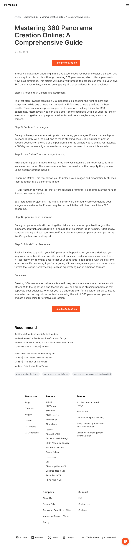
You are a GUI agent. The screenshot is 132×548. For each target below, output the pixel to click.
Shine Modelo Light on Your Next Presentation (90, 425)
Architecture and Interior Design (89, 404)
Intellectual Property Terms (56, 516)
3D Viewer (51, 406)
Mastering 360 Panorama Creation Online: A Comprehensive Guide (57, 17)
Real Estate (82, 411)
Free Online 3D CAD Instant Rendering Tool (35, 353)
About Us (47, 498)
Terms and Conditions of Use (57, 510)
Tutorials (29, 408)
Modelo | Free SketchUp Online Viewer (33, 357)
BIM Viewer (51, 419)
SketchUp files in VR (56, 466)
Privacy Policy (50, 504)
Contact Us (83, 504)
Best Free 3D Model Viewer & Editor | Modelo (36, 334)
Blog (27, 402)
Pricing (46, 522)
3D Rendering (52, 415)
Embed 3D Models (55, 447)
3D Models (30, 426)
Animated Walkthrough (57, 438)
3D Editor (50, 410)
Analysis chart (53, 434)
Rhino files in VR (53, 480)
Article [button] (18, 17)
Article (28, 420)
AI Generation (32, 432)
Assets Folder (52, 452)
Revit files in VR (53, 475)
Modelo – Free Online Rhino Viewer (31, 366)
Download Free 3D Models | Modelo (32, 346)
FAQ (80, 498)
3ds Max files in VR (55, 470)
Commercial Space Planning (90, 417)
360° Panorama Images (57, 443)
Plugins (28, 414)
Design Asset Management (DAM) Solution (90, 434)
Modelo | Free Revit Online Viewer (31, 361)
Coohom (82, 510)
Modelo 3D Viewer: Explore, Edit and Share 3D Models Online (44, 342)
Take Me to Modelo (66, 62)
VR (47, 461)
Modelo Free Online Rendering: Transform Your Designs (41, 338)
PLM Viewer (52, 424)
